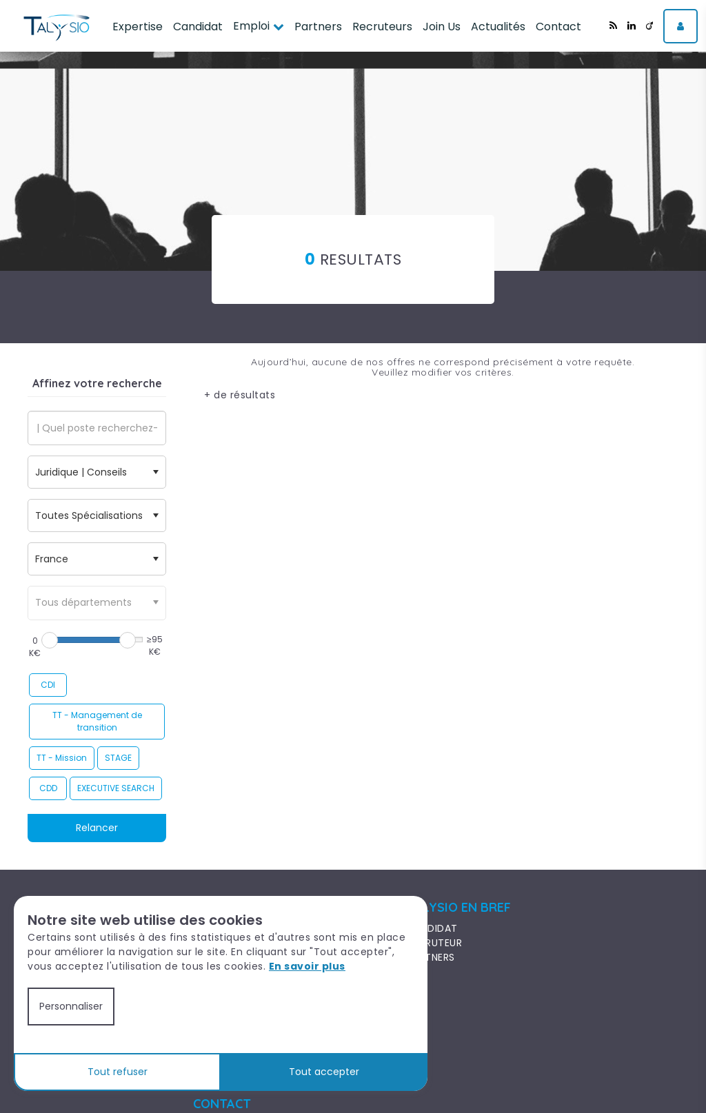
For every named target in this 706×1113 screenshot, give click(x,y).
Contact (558, 26)
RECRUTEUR (435, 943)
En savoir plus (307, 966)
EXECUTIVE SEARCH (115, 788)
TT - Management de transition (97, 721)
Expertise (137, 26)
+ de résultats (239, 395)
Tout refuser (118, 1072)
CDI (48, 685)
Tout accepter (324, 1072)
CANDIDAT (432, 928)
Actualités (498, 26)
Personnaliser (71, 1006)
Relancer (97, 828)
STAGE (118, 758)
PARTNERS (431, 957)
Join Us (442, 26)
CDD (48, 788)
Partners (318, 26)
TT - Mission (62, 758)
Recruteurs (382, 26)
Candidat (198, 26)
